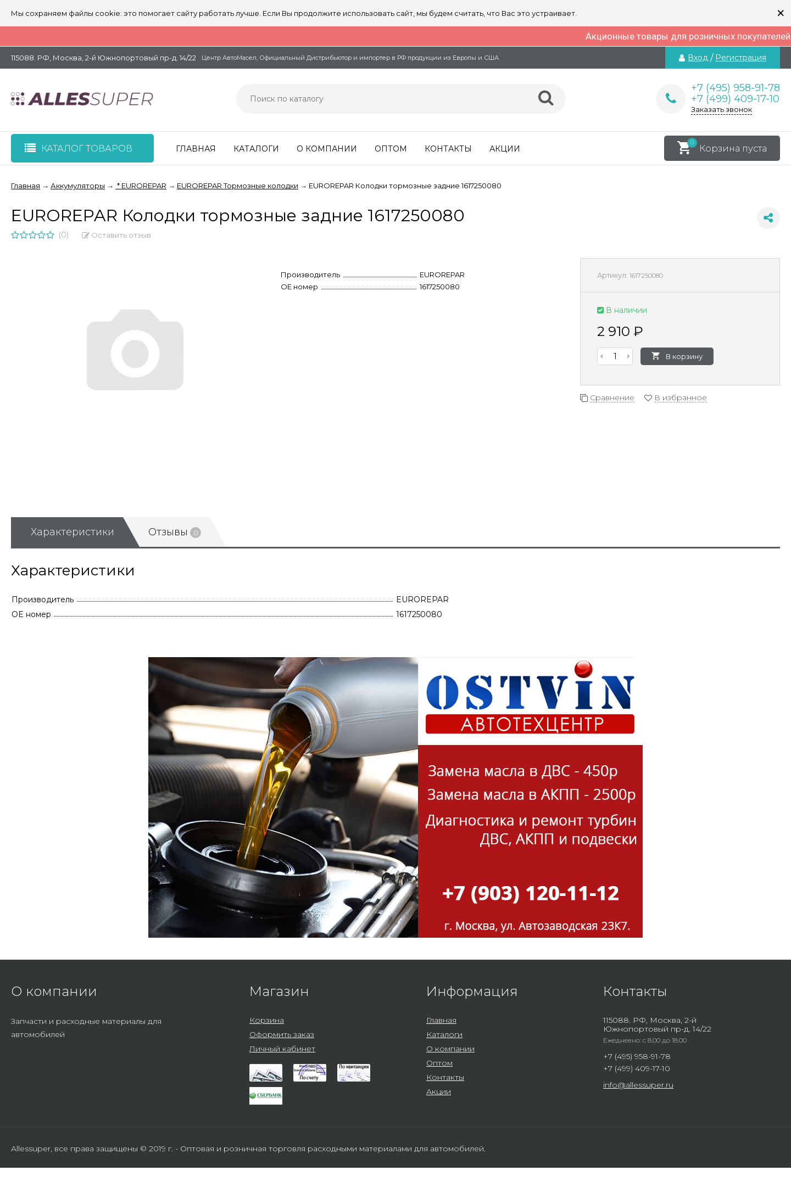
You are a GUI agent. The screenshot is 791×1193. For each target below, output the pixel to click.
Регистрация (740, 57)
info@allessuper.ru (638, 1085)
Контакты (448, 149)
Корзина (266, 1020)
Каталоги (256, 149)
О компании (327, 149)
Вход (698, 57)
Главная (196, 149)
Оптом (391, 149)
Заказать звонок (721, 109)
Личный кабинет (282, 1049)
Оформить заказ (281, 1034)
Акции (504, 149)
